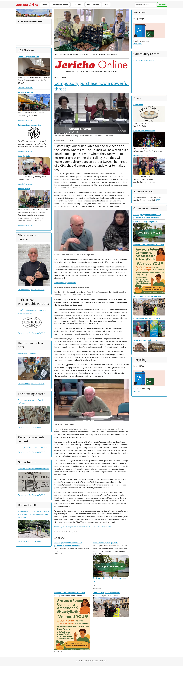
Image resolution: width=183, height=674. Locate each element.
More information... (25, 87)
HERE (157, 200)
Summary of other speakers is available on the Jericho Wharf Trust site (82, 527)
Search (162, 4)
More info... (137, 44)
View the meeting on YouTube (65, 282)
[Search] (145, 4)
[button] (59, 33)
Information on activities (143, 60)
